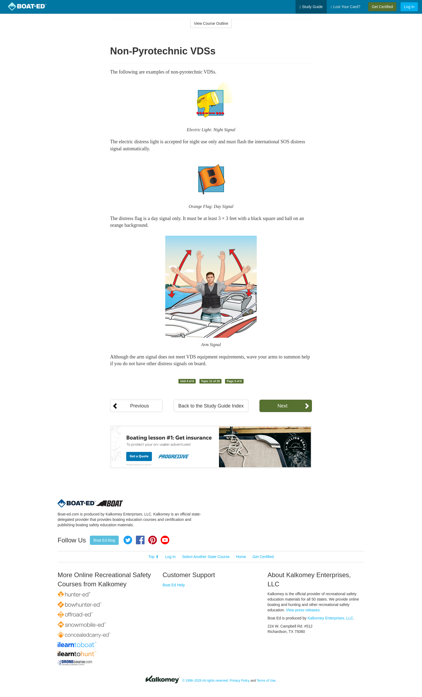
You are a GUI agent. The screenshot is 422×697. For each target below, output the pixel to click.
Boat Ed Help (174, 585)
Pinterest (152, 540)
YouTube (165, 540)
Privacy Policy (239, 680)
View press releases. (303, 610)
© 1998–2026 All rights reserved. (205, 680)
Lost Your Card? (345, 7)
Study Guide (311, 7)
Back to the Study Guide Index (211, 406)
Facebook (140, 540)
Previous (139, 406)
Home (241, 557)
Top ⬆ (153, 557)
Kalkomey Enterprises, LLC (330, 618)
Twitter (128, 540)
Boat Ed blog (104, 540)
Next (282, 406)
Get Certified (382, 7)
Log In (409, 7)
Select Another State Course (206, 557)
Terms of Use (266, 680)
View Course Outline (211, 23)
